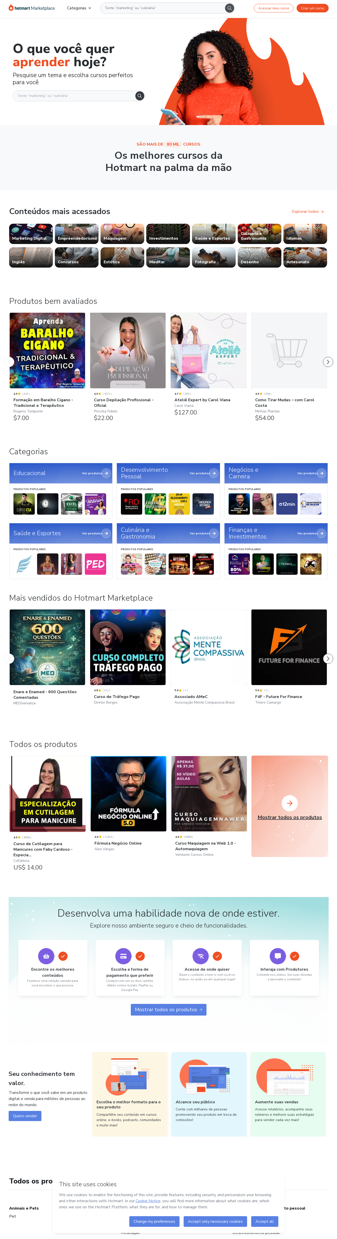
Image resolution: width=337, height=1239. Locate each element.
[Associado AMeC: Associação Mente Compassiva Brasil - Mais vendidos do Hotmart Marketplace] (208, 663)
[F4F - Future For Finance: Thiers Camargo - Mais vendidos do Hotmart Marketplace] (289, 663)
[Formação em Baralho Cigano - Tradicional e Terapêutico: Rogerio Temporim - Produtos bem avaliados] (47, 369)
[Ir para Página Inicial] (32, 8)
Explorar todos (308, 211)
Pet (12, 1216)
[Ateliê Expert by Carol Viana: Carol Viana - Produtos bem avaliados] (208, 366)
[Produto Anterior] (9, 357)
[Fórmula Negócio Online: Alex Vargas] (128, 810)
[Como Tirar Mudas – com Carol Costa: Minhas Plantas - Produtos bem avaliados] (289, 369)
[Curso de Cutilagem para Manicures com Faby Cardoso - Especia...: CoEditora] (47, 816)
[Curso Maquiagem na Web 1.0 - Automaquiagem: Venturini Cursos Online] (209, 813)
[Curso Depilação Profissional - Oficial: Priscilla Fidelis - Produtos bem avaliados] (128, 369)
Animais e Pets (24, 1208)
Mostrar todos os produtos (168, 1009)
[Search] (229, 8)
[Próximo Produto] (328, 357)
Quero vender (25, 1116)
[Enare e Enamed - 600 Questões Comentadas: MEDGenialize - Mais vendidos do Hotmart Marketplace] (47, 664)
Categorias (79, 8)
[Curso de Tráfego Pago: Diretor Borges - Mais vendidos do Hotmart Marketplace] (128, 663)
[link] (31, 234)
